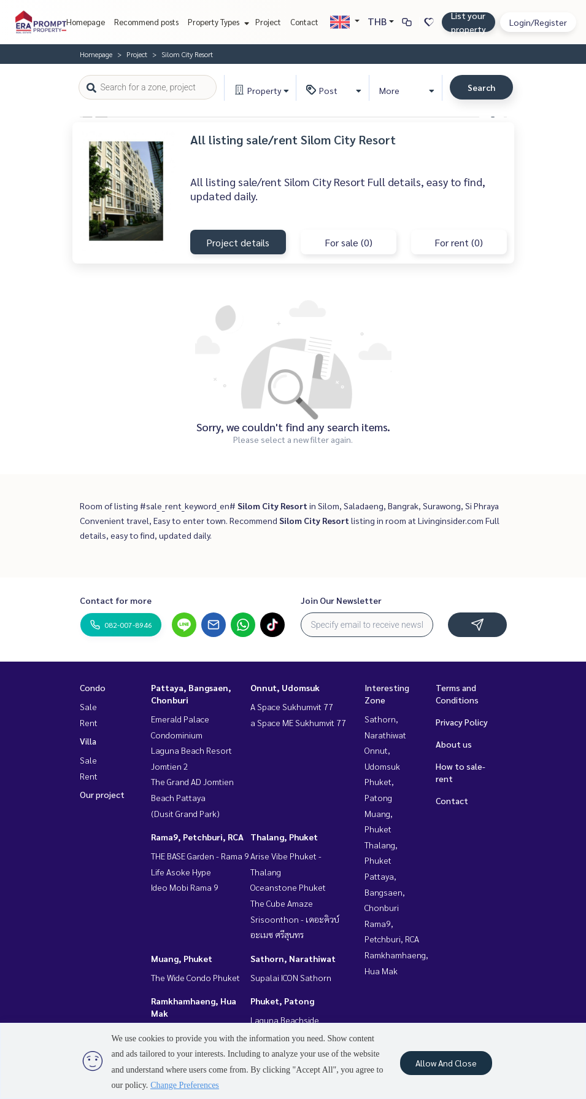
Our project (102, 794)
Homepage (85, 22)
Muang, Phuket (181, 958)
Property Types (217, 22)
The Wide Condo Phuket (195, 977)
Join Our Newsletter (341, 600)
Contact (304, 22)
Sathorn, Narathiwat (293, 958)
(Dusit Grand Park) (185, 813)
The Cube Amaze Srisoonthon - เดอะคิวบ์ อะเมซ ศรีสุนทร (294, 919)
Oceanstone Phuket (288, 887)
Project (268, 22)
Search (481, 87)
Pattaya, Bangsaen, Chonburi (384, 891)
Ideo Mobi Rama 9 (184, 887)
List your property (468, 22)
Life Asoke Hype (181, 871)
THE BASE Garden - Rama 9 (200, 855)
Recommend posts (146, 22)
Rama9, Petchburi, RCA (197, 836)
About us (454, 743)
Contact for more (116, 600)
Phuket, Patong (282, 1000)
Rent (89, 722)
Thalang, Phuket (284, 836)
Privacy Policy (462, 721)
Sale (88, 706)
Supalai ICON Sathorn (290, 977)
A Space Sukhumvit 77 (291, 706)
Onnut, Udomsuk (285, 687)
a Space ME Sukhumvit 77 (298, 722)
